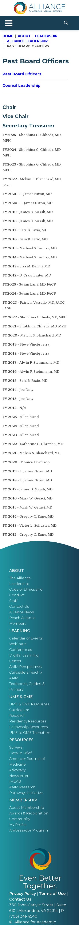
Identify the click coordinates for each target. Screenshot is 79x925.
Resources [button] (21, 740)
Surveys (15, 747)
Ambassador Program (28, 830)
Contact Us (19, 607)
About (24, 36)
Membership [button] (23, 800)
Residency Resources (27, 721)
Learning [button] (19, 631)
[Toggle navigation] (9, 23)
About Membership (26, 808)
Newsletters (19, 776)
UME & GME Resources (29, 704)
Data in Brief (20, 753)
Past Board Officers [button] (22, 74)
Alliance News (21, 612)
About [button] (16, 570)
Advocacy (17, 770)
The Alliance (20, 578)
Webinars (17, 644)
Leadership (46, 36)
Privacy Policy (22, 893)
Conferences (20, 650)
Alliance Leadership (27, 41)
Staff (13, 601)
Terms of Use (52, 893)
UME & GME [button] (21, 696)
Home (8, 36)
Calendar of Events (26, 638)
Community (19, 819)
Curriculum (19, 710)
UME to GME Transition (29, 733)
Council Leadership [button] (21, 85)
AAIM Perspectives (25, 667)
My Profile (18, 825)
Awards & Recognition (28, 813)
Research (17, 716)
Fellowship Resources (28, 727)
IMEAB (15, 782)
